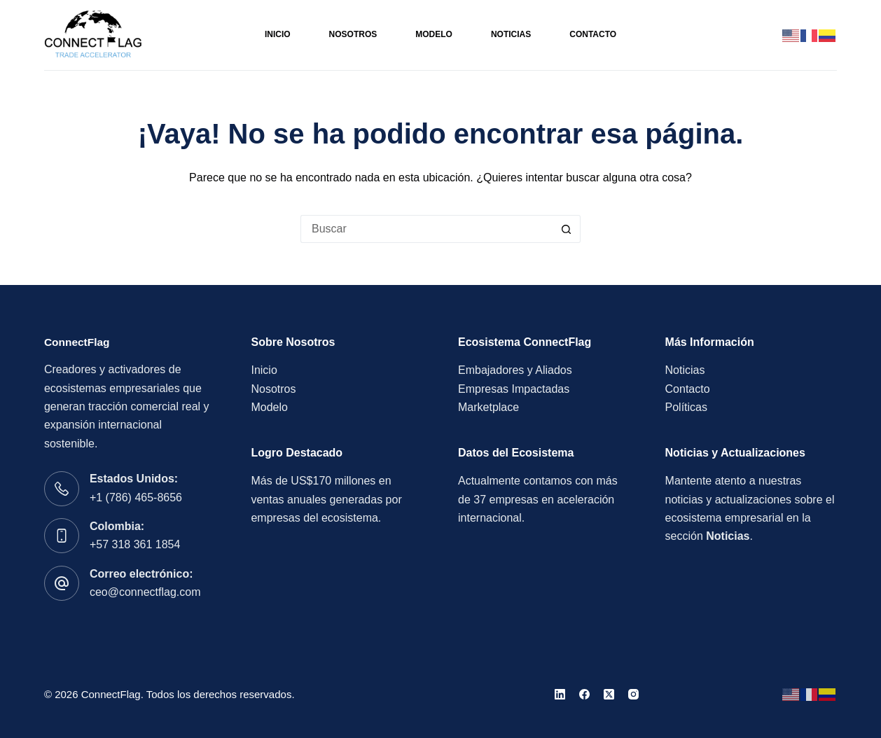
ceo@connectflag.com (145, 592)
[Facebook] (584, 694)
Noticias (511, 34)
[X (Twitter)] (609, 694)
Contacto (592, 34)
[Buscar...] (426, 229)
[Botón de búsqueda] (567, 229)
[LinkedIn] (560, 694)
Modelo (433, 34)
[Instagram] (633, 694)
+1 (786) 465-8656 (136, 497)
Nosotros (353, 34)
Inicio (278, 34)
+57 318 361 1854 (135, 544)
